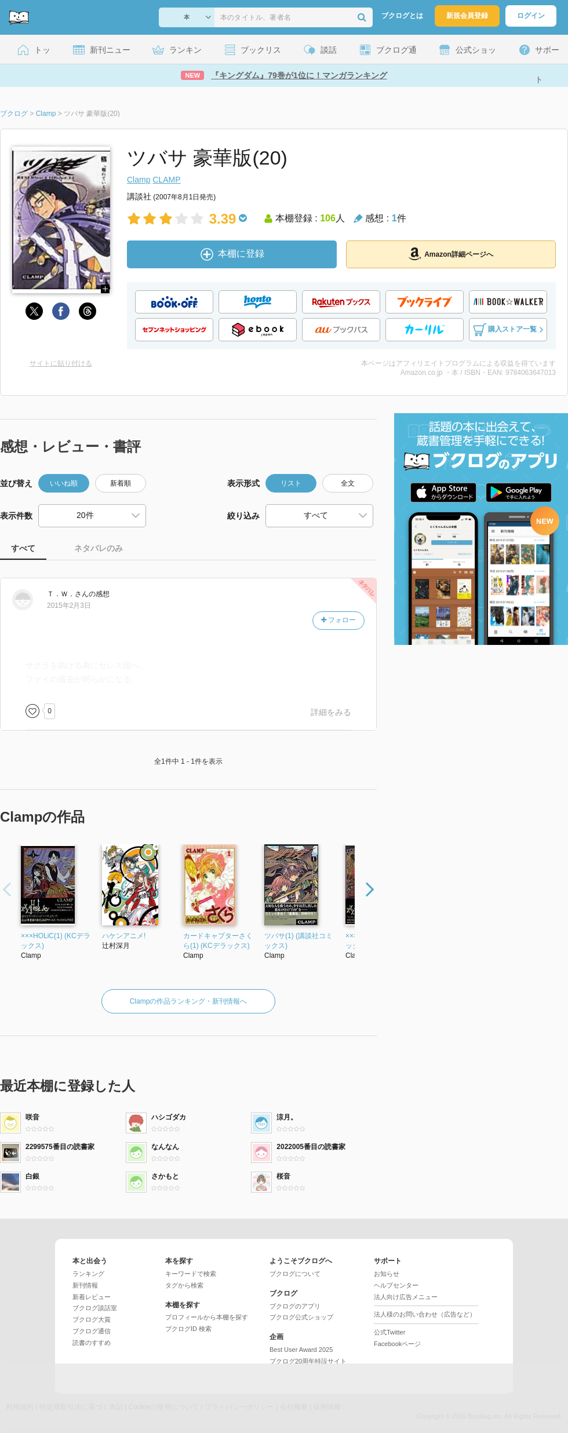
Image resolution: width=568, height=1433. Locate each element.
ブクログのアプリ (295, 1306)
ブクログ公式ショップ (301, 1317)
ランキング (88, 1273)
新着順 (120, 483)
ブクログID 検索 (188, 1328)
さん (68, 594)
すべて (23, 548)
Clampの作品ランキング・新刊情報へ (188, 1001)
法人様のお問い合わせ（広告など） (425, 1314)
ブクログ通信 (91, 1331)
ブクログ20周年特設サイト (308, 1361)
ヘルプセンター (396, 1285)
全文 (348, 483)
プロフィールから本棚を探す (206, 1317)
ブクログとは (402, 16)
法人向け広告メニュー (406, 1296)
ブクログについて (295, 1273)
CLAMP (166, 179)
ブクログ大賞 (91, 1319)
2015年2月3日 (69, 605)
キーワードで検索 (190, 1273)
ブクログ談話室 (94, 1307)
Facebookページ (397, 1343)
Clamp (138, 179)
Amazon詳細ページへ (451, 253)
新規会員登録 (467, 16)
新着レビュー (91, 1296)
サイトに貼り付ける (61, 363)
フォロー (338, 620)
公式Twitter (389, 1332)
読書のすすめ (91, 1342)
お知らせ (386, 1273)
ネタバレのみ (98, 548)
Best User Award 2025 (301, 1349)
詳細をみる (331, 712)
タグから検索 (184, 1285)
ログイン (531, 16)
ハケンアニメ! (123, 936)
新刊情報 (85, 1285)
